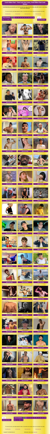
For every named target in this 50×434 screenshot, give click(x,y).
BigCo (3, 366)
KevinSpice (35, 137)
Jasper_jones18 (5, 202)
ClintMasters (4, 285)
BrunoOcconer (36, 23)
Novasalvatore (21, 317)
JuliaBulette (35, 301)
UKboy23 (20, 366)
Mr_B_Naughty (21, 88)
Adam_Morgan (21, 23)
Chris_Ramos (36, 186)
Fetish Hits (35, 432)
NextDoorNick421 (37, 399)
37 (8, 19)
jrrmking (19, 137)
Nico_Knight (4, 88)
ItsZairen (19, 301)
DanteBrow (20, 170)
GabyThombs (36, 252)
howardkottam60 (21, 235)
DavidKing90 (36, 202)
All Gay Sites (17, 13)
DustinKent (20, 285)
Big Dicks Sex (8, 13)
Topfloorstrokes (5, 71)
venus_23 (20, 104)
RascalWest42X (36, 366)
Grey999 (35, 55)
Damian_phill (20, 219)
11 (3, 19)
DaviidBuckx (4, 317)
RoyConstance (5, 121)
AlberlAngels (36, 350)
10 (33, 17)
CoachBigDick (36, 333)
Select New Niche (42, 19)
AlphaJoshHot (36, 39)
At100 (19, 399)
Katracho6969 (36, 219)
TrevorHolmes (21, 71)
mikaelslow (4, 104)
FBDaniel (35, 383)
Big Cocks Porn (27, 13)
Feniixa (3, 154)
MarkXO (3, 170)
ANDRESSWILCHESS (6, 23)
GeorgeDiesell (5, 333)
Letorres (4, 55)
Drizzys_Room (21, 383)
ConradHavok (5, 383)
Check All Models (6, 17)
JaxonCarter (36, 317)
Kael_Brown (36, 104)
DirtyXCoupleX (5, 219)
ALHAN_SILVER (21, 350)
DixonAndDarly (36, 88)
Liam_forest (4, 137)
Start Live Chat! (9, 36)
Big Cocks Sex (38, 13)
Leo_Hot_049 (4, 39)
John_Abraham (5, 301)
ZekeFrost (35, 154)
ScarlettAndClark (5, 350)
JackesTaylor (20, 252)
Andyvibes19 (20, 121)
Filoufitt (3, 235)
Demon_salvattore (21, 55)
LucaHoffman (20, 186)
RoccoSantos (36, 71)
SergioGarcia (20, 154)
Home (39, 17)
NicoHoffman (20, 202)
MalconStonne (21, 39)
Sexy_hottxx (4, 252)
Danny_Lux (35, 170)
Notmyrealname (5, 399)
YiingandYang (36, 121)
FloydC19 (35, 268)
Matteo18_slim (36, 235)
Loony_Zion (20, 268)
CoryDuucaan (36, 285)
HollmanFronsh (21, 333)
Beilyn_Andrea (5, 268)
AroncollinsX (4, 186)
